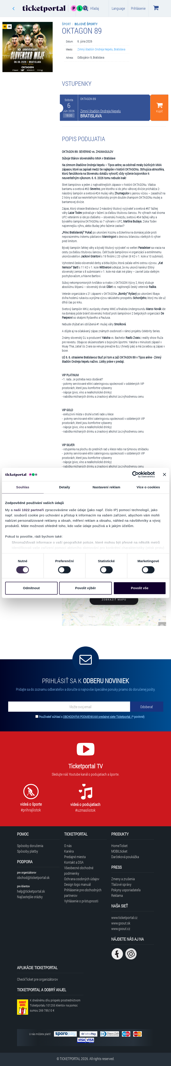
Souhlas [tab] (22, 487)
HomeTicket (119, 845)
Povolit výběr (85, 588)
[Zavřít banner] (164, 474)
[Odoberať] (146, 707)
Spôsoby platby (27, 851)
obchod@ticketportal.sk (33, 877)
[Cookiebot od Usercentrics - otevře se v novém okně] (135, 474)
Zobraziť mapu (114, 599)
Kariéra (69, 851)
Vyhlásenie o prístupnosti (81, 901)
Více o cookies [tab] (148, 487)
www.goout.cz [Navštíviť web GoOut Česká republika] (120, 928)
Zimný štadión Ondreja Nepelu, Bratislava (101, 49)
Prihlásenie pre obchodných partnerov (83, 893)
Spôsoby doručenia (30, 845)
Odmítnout (31, 588)
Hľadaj (91, 8)
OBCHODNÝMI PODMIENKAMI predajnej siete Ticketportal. (97, 717)
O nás (68, 845)
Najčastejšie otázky (30, 896)
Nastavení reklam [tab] (106, 487)
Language (118, 8)
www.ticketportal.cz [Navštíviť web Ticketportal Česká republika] (124, 917)
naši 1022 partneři (29, 510)
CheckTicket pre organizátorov (37, 979)
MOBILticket (119, 851)
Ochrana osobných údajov (81, 878)
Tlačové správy (121, 884)
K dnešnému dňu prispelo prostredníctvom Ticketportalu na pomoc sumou (55, 1005)
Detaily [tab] (64, 487)
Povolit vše (139, 588)
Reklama (117, 895)
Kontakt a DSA (74, 862)
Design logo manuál (77, 884)
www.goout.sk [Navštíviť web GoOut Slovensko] (120, 923)
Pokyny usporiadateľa (125, 890)
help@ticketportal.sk (31, 891)
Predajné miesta (75, 856)
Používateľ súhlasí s (91, 717)
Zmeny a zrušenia (123, 878)
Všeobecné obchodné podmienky (78, 870)
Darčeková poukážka (125, 856)
